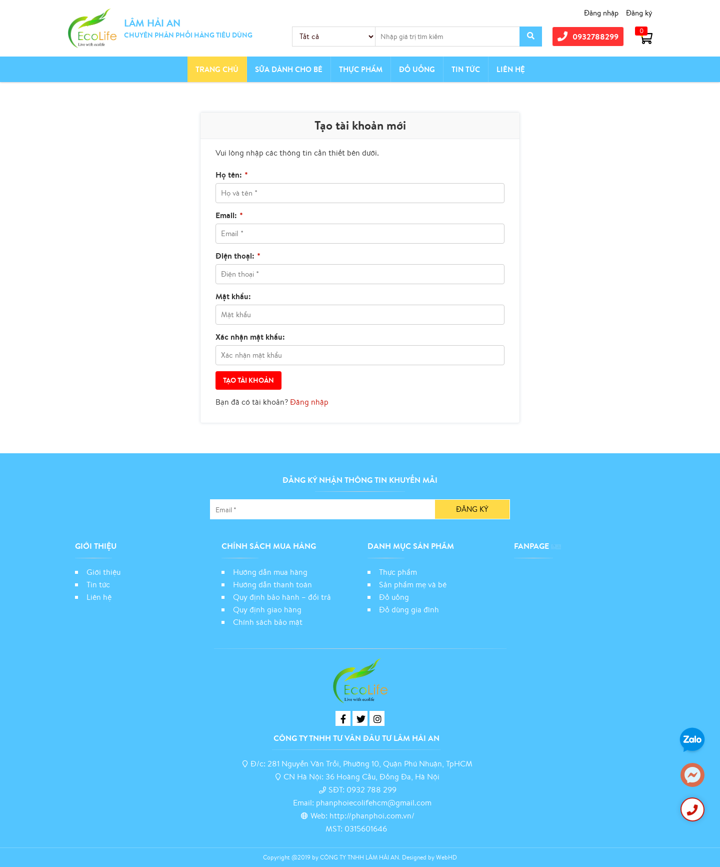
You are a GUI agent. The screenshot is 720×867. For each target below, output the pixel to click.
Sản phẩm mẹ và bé (412, 584)
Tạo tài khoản (248, 380)
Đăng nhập (601, 13)
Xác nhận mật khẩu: (250, 336)
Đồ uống (394, 596)
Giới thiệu (103, 571)
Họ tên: (232, 174)
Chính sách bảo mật (268, 621)
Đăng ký (639, 13)
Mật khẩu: (233, 296)
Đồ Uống (417, 69)
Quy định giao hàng (267, 609)
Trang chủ (217, 69)
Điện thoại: (238, 255)
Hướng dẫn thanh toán (272, 584)
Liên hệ (510, 69)
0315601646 (365, 828)
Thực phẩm (360, 69)
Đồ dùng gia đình (409, 609)
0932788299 (588, 36)
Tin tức (466, 69)
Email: (229, 215)
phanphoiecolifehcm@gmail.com (374, 802)
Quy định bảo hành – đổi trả (282, 596)
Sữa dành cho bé (288, 69)
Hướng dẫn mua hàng (270, 571)
